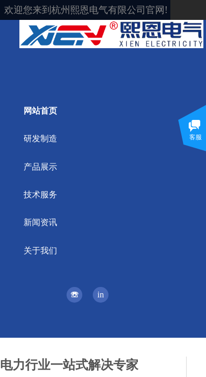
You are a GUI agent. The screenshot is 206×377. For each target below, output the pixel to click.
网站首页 (40, 110)
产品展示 (40, 166)
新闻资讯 (40, 222)
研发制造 (40, 138)
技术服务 (40, 194)
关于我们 (40, 250)
